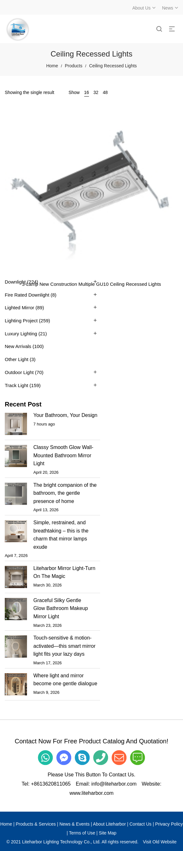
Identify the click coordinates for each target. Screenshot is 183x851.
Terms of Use (82, 832)
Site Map (107, 832)
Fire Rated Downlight (27, 295)
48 (105, 92)
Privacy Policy (169, 824)
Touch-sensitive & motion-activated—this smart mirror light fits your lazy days (64, 646)
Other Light (16, 359)
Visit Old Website (160, 841)
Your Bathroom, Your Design (65, 415)
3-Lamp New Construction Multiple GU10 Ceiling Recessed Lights (91, 284)
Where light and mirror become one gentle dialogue (65, 680)
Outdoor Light (19, 372)
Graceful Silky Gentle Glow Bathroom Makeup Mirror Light (60, 608)
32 (95, 92)
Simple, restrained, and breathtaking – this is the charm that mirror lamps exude (60, 535)
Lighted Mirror (19, 307)
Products (73, 65)
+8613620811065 (51, 784)
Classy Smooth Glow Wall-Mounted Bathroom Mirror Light (63, 455)
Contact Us (141, 824)
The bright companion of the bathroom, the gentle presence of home (65, 493)
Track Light (16, 385)
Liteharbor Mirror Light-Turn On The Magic (64, 572)
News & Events (74, 824)
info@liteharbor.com (114, 784)
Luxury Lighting (21, 333)
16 (86, 92)
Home (52, 65)
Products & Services (36, 824)
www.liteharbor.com (92, 793)
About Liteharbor (109, 824)
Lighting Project (21, 320)
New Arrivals (18, 346)
